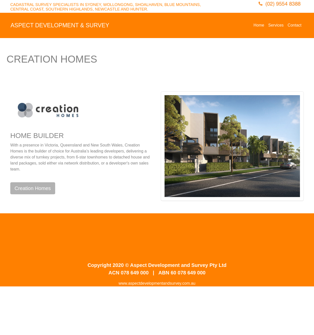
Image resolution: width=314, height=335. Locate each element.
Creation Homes (33, 188)
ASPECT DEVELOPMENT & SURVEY (60, 25)
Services (276, 25)
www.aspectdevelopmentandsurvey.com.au (157, 283)
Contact (294, 25)
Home (259, 25)
